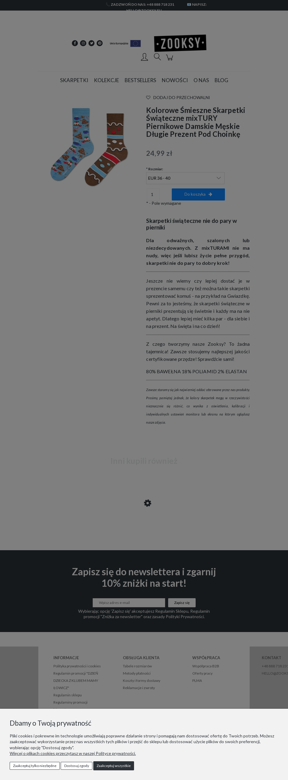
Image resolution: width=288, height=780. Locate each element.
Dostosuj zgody (76, 765)
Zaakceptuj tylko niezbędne (34, 765)
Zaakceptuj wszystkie (114, 765)
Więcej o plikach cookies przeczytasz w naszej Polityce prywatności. (73, 753)
